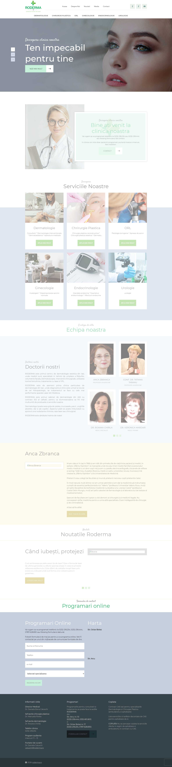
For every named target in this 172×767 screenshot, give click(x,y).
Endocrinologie (106, 16)
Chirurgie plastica (61, 16)
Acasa (64, 6)
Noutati (87, 6)
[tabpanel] (86, 55)
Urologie (123, 16)
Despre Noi (75, 6)
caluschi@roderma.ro (34, 748)
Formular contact (83, 734)
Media (96, 6)
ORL (76, 16)
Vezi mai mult (41, 68)
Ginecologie (88, 16)
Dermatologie (41, 16)
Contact (106, 6)
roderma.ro (37, 762)
